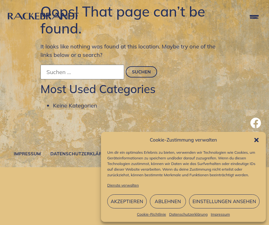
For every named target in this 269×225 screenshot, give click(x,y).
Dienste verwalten (123, 185)
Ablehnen (168, 201)
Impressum (220, 214)
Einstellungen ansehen (224, 201)
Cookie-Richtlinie (151, 214)
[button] (256, 140)
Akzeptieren (127, 201)
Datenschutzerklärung (188, 214)
